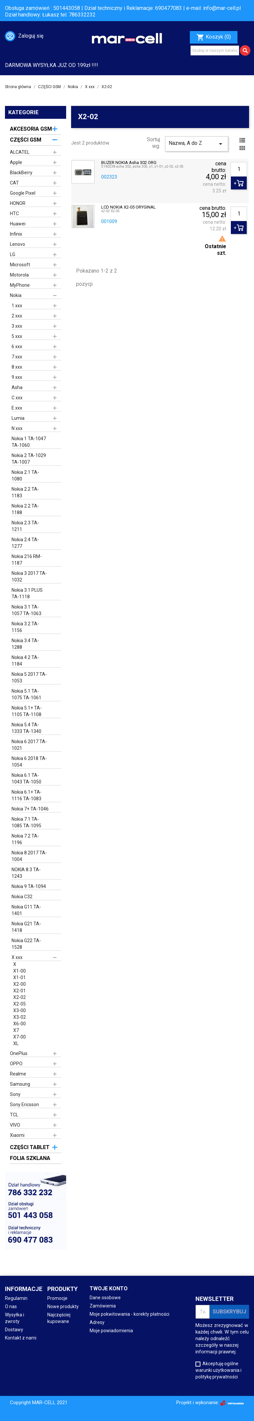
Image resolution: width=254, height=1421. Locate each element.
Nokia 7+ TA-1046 (30, 808)
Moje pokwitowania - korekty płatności (129, 1314)
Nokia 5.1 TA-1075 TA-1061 (26, 694)
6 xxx (17, 346)
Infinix (16, 234)
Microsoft (20, 264)
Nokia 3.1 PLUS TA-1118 (27, 593)
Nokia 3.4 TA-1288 (25, 644)
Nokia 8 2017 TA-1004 (29, 856)
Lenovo (17, 244)
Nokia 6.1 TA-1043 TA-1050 (26, 778)
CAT (14, 182)
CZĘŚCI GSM (25, 140)
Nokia (15, 295)
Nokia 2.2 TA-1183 (25, 492)
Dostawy (14, 1329)
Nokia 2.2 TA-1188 (25, 509)
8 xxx (17, 367)
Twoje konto (109, 1288)
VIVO (15, 1125)
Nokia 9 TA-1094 (29, 886)
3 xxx (17, 326)
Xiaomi (17, 1135)
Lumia (18, 418)
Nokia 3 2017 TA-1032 (29, 576)
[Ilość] (239, 169)
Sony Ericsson (24, 1104)
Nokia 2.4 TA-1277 (25, 543)
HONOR (17, 203)
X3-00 (19, 1010)
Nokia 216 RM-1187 (27, 560)
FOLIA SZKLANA (30, 1158)
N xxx (17, 428)
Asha (17, 387)
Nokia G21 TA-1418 (26, 927)
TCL (14, 1114)
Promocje (57, 1298)
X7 (16, 1030)
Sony (15, 1094)
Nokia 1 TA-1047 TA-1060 (29, 442)
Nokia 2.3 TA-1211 (25, 526)
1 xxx (17, 305)
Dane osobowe (105, 1297)
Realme (18, 1073)
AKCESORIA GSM (31, 129)
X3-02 (19, 1017)
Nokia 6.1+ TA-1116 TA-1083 (27, 795)
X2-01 (19, 990)
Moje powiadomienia (111, 1330)
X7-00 (19, 1037)
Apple (16, 162)
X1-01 (19, 977)
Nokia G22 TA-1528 (26, 944)
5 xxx (17, 336)
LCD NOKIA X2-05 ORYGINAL (128, 207)
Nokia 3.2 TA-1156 (25, 627)
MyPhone (20, 285)
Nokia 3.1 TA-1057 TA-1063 (26, 610)
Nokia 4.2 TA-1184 (25, 661)
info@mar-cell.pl (222, 8)
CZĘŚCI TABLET (30, 1147)
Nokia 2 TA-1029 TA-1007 (29, 459)
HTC (14, 213)
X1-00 (19, 971)
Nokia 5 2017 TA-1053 (29, 677)
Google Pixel (22, 193)
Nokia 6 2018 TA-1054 (29, 762)
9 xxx (17, 377)
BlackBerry (21, 172)
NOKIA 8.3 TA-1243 (26, 873)
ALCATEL (19, 152)
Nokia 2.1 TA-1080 (25, 475)
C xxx (17, 397)
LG (12, 254)
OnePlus (18, 1053)
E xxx (17, 408)
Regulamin (16, 1298)
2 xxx (17, 315)
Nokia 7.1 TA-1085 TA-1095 (26, 822)
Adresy (97, 1322)
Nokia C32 (22, 896)
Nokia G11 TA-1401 (26, 910)
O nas (11, 1306)
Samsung (20, 1084)
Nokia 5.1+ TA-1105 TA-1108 (27, 711)
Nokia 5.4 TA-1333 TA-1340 (26, 728)
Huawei (17, 223)
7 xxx (17, 356)
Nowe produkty (63, 1306)
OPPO (16, 1063)
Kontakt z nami (20, 1337)
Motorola (19, 275)
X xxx (17, 957)
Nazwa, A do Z (197, 144)
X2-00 (19, 984)
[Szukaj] (214, 50)
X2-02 (19, 997)
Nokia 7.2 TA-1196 (25, 839)
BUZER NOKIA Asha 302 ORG (128, 162)
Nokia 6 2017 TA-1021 (29, 745)
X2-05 (19, 1004)
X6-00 (19, 1023)
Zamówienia (103, 1305)
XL (16, 1043)
